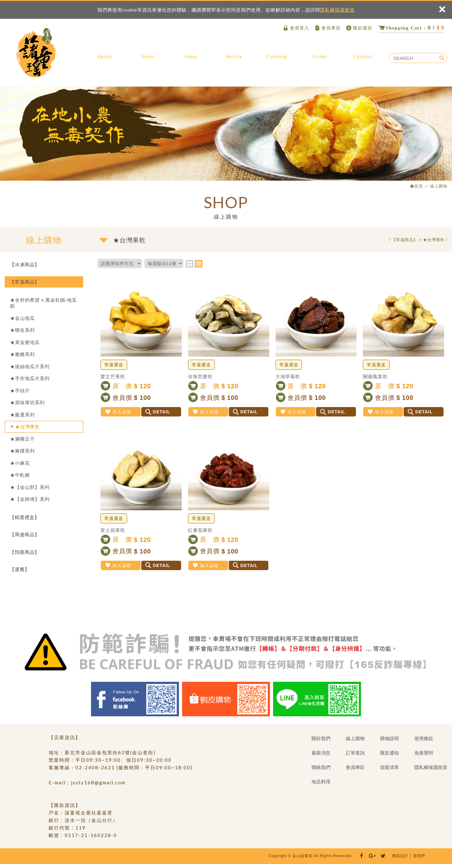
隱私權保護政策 (337, 10)
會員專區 (327, 28)
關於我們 (105, 59)
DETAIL (157, 412)
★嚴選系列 (22, 414)
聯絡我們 (363, 59)
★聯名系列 (22, 330)
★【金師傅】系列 (30, 499)
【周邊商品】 (25, 534)
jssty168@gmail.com (98, 782)
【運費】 (20, 569)
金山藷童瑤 (36, 53)
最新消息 (148, 59)
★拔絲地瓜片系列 (30, 366)
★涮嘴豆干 (22, 439)
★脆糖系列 (22, 354)
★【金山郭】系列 (30, 487)
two (189, 264)
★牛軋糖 (20, 475)
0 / (411, 27)
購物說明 (234, 59)
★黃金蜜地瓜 (25, 342)
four (198, 264)
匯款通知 (359, 28)
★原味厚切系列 (27, 402)
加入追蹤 (118, 412)
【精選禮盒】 (25, 517)
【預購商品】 (25, 552)
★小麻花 (20, 463)
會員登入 (295, 28)
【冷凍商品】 (25, 264)
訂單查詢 (320, 59)
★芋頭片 (20, 390)
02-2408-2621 (95, 767)
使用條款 (423, 738)
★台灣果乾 (27, 426)
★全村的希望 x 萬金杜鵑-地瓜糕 (43, 303)
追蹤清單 (389, 767)
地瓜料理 (277, 59)
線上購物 (191, 59)
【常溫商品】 (25, 281)
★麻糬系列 (22, 450)
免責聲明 (423, 752)
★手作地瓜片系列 (30, 378)
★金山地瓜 (22, 318)
